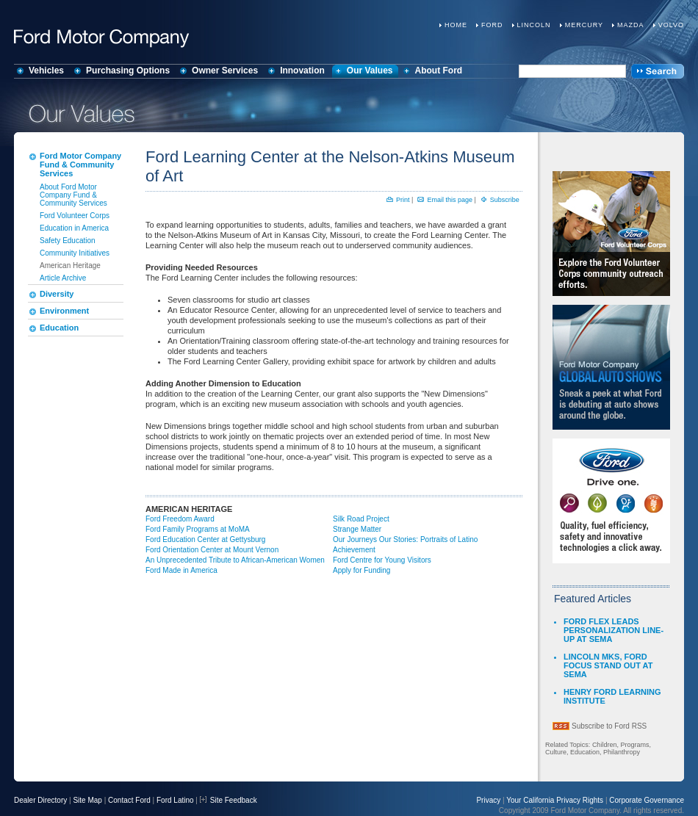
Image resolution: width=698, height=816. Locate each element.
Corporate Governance (646, 800)
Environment (64, 310)
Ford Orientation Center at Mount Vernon (211, 550)
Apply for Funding (361, 570)
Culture (555, 752)
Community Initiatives (74, 253)
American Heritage (70, 265)
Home (456, 25)
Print (403, 199)
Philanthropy (621, 752)
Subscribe (504, 199)
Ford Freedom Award (180, 519)
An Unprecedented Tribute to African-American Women (235, 560)
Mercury (584, 25)
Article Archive (63, 278)
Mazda (630, 25)
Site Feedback (228, 800)
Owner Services (225, 70)
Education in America (74, 228)
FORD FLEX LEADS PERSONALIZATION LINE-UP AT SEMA (613, 630)
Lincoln (534, 25)
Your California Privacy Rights (554, 800)
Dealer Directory (40, 800)
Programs (634, 744)
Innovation (302, 70)
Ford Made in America (181, 570)
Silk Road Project (361, 519)
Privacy (488, 800)
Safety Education (68, 241)
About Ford (439, 70)
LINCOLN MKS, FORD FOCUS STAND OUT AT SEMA (608, 665)
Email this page (449, 199)
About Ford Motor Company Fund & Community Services (73, 195)
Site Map (87, 800)
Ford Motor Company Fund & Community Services (80, 164)
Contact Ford (129, 800)
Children (604, 744)
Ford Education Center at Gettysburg (205, 539)
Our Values (370, 70)
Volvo (671, 25)
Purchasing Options (128, 70)
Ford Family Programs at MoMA (197, 529)
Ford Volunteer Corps (74, 216)
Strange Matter (357, 529)
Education (59, 327)
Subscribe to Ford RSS (609, 726)
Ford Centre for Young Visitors (382, 560)
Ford (492, 25)
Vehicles (46, 70)
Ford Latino (175, 800)
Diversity (56, 293)
